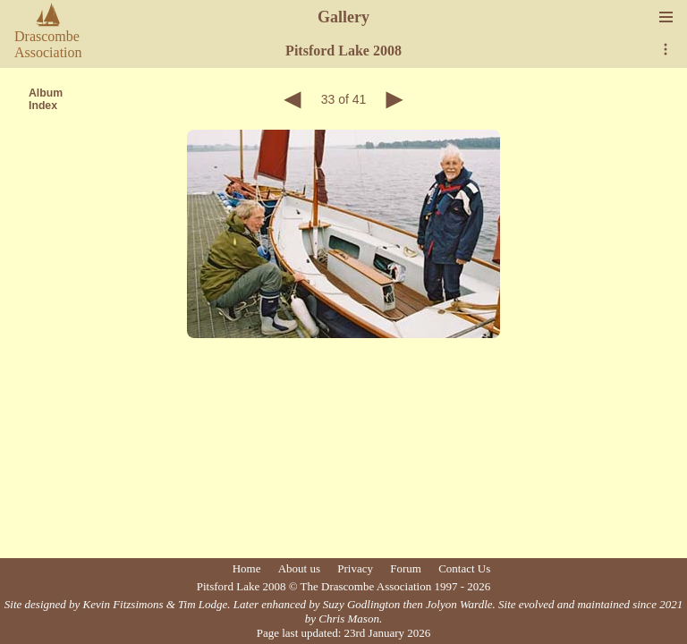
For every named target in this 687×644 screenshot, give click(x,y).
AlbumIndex (46, 99)
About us (299, 568)
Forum (405, 568)
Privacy (355, 568)
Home (247, 568)
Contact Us (464, 568)
